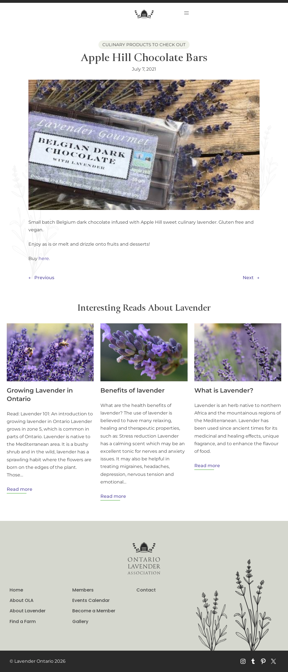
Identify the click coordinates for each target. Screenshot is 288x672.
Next (248, 277)
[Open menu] (186, 13)
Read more (19, 489)
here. (44, 258)
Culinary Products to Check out (144, 44)
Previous (44, 277)
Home (16, 590)
